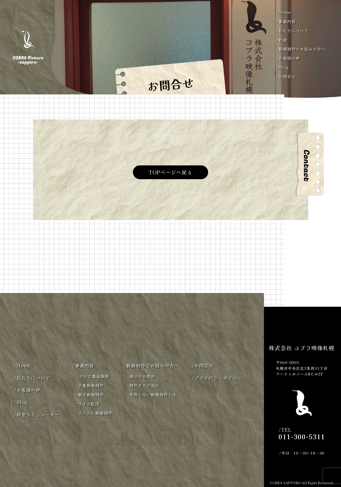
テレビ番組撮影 (92, 376)
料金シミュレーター (37, 414)
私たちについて (292, 31)
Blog (282, 67)
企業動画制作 (90, 385)
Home (283, 12)
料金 (281, 40)
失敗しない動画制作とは (152, 395)
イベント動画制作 (94, 413)
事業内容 (286, 21)
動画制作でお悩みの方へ (301, 49)
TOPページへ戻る (170, 172)
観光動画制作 (90, 395)
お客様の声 (288, 58)
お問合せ (286, 77)
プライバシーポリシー (217, 377)
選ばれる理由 (141, 376)
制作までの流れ (143, 385)
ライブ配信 (87, 404)
